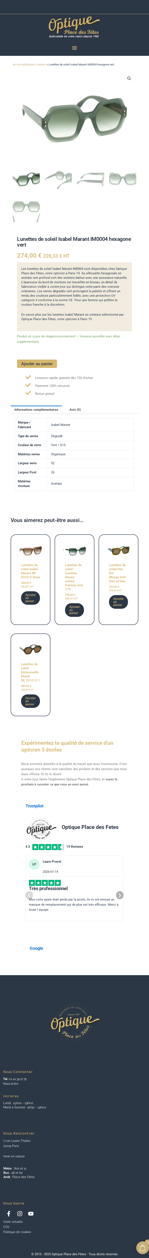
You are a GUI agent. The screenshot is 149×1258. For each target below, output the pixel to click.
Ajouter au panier (37, 364)
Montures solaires (35, 64)
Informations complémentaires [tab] (36, 410)
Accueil (17, 64)
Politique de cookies (17, 1232)
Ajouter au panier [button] (30, 599)
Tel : (5, 1079)
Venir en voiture (14, 1156)
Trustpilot (35, 806)
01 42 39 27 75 (17, 1079)
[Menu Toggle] (74, 48)
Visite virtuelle (13, 1221)
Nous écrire (10, 1083)
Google (36, 949)
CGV (6, 1227)
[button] (129, 78)
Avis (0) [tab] (75, 410)
